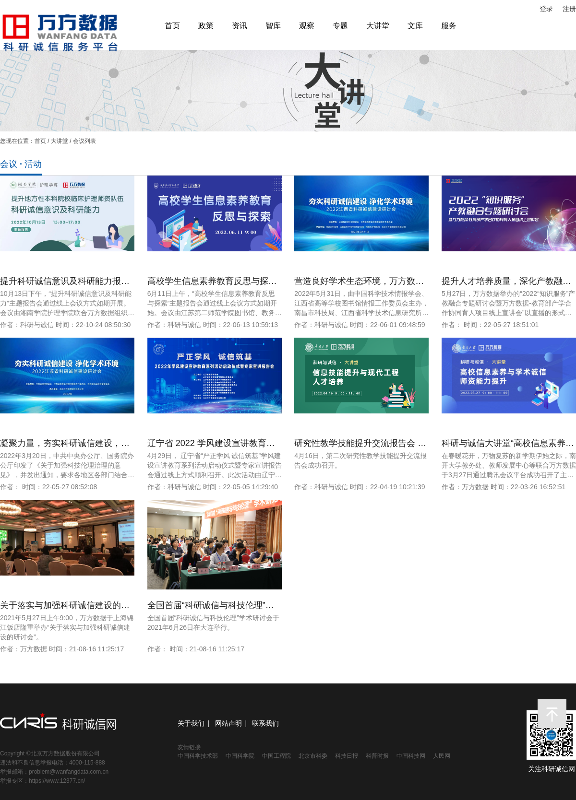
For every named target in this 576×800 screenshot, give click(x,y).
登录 (546, 8)
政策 (206, 26)
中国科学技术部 (198, 756)
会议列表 (84, 141)
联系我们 (265, 723)
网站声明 (228, 723)
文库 (415, 26)
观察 (306, 26)
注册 (569, 8)
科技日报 (346, 756)
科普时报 (377, 756)
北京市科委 (313, 756)
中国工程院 (276, 756)
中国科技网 (410, 756)
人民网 (441, 756)
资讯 (239, 26)
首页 (172, 26)
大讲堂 (377, 26)
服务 (448, 26)
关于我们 (191, 723)
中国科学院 (240, 756)
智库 (273, 26)
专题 (340, 26)
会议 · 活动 (21, 164)
